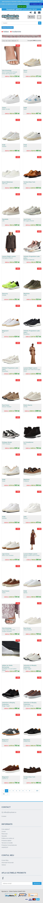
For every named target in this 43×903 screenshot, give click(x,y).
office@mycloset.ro (9, 812)
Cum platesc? (6, 829)
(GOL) (31, 17)
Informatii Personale (8, 862)
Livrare (4, 831)
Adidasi (5, 32)
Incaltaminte (15, 32)
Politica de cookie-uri (8, 838)
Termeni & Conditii (7, 843)
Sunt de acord (22, 6)
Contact (4, 816)
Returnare (5, 834)
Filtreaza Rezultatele (7, 27)
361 (4, 794)
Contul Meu (5, 860)
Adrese (4, 865)
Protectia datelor (6, 840)
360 (37, 790)
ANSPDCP (5, 847)
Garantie (4, 836)
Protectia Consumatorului (9, 845)
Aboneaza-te (37, 883)
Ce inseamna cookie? (36, 4)
